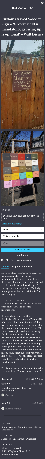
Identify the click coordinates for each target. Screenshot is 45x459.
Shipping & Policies (22, 266)
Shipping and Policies (29, 427)
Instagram (19, 439)
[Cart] (42, 3)
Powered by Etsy (9, 454)
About (12, 427)
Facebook (6, 439)
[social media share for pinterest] (12, 260)
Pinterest (31, 439)
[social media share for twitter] (7, 260)
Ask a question (24, 260)
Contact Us (7, 430)
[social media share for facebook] (2, 260)
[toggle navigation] (2, 3)
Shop (4, 427)
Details (5, 266)
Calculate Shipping (11, 224)
